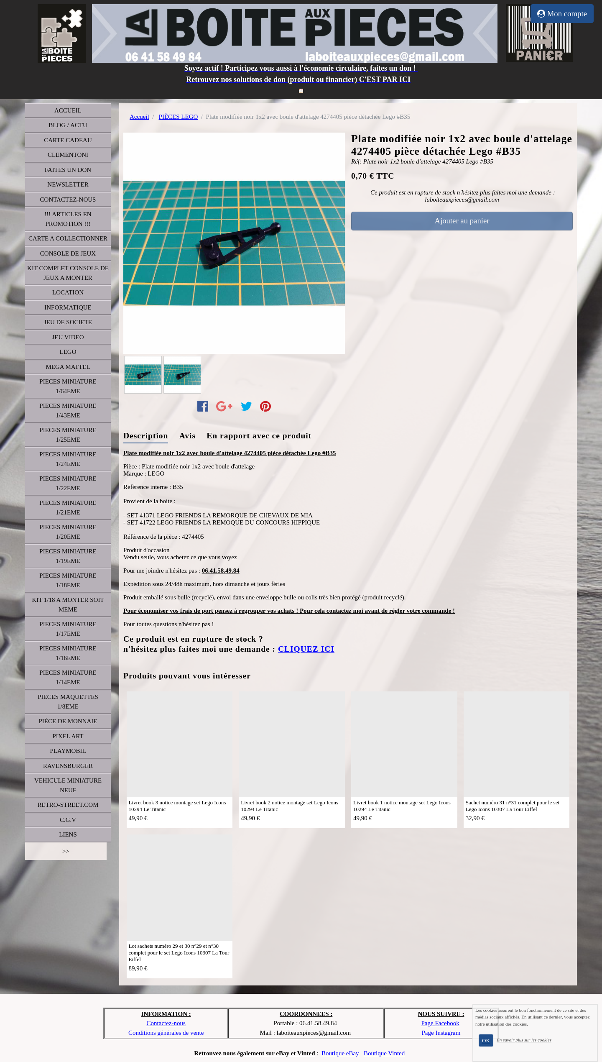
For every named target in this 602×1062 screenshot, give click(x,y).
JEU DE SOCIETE (68, 322)
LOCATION (68, 292)
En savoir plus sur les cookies (524, 1039)
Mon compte (562, 13)
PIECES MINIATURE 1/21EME (67, 507)
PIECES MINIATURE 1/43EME (67, 410)
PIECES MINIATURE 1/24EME (67, 459)
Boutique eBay (340, 1053)
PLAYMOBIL (68, 750)
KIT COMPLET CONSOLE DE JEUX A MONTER (68, 273)
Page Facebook (440, 1023)
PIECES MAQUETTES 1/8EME (68, 701)
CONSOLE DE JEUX (68, 253)
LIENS (68, 834)
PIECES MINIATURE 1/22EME (67, 483)
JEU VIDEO (68, 337)
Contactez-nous (166, 1023)
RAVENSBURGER (68, 766)
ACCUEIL (68, 110)
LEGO (68, 351)
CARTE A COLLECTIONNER (67, 238)
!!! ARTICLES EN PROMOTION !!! (67, 219)
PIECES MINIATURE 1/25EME (67, 435)
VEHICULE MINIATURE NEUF (68, 785)
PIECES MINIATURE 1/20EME (67, 532)
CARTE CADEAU (68, 140)
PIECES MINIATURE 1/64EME (67, 386)
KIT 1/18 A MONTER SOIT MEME (68, 604)
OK (486, 1040)
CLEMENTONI (68, 154)
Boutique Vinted (384, 1053)
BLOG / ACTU (67, 125)
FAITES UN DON (68, 169)
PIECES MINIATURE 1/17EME (67, 629)
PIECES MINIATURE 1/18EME (67, 580)
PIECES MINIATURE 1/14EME (67, 677)
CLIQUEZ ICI (306, 649)
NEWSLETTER (67, 184)
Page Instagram (441, 1032)
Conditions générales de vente (166, 1032)
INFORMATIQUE (68, 307)
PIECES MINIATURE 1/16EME (67, 653)
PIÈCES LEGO (178, 116)
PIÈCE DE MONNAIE (68, 721)
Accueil (139, 116)
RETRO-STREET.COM (68, 804)
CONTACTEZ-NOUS (68, 199)
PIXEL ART (68, 736)
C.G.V (68, 819)
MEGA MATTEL (68, 366)
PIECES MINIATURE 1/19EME (67, 556)
